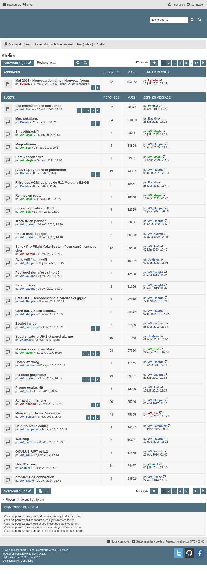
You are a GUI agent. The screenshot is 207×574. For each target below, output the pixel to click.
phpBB (24, 550)
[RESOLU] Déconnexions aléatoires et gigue (50, 298)
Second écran (26, 285)
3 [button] (175, 62)
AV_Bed (25, 147)
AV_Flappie (155, 144)
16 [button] (196, 62)
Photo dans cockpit (31, 234)
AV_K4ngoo (28, 403)
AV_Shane (27, 109)
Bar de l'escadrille (78, 83)
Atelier (8, 55)
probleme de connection (34, 477)
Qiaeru (43, 553)
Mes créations (26, 119)
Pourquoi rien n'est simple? (37, 272)
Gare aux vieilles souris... (35, 311)
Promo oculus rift (29, 387)
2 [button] (169, 62)
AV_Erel (153, 246)
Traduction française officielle (19, 553)
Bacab (24, 122)
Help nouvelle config (31, 426)
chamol (153, 105)
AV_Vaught (27, 275)
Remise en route (28, 195)
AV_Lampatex (29, 429)
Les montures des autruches (38, 106)
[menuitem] (27, 5)
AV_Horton (27, 224)
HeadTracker (25, 464)
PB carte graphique (30, 375)
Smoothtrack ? (27, 131)
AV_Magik (26, 134)
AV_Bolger (27, 416)
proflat (12, 557)
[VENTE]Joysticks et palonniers (40, 170)
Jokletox (154, 259)
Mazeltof (28, 557)
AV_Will (25, 455)
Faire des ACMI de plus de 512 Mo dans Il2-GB (52, 183)
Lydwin (25, 83)
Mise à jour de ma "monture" (38, 413)
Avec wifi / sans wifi (31, 260)
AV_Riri (153, 413)
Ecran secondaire (29, 157)
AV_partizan (28, 327)
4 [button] (180, 62)
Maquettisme (25, 144)
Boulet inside (26, 324)
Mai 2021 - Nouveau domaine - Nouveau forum (52, 80)
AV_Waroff (155, 451)
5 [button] (186, 62)
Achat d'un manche (30, 400)
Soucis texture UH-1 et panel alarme (44, 336)
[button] (154, 63)
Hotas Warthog (27, 362)
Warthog (22, 439)
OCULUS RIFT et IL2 (31, 451)
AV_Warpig (27, 253)
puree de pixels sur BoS (34, 208)
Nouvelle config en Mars (34, 349)
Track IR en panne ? (31, 221)
